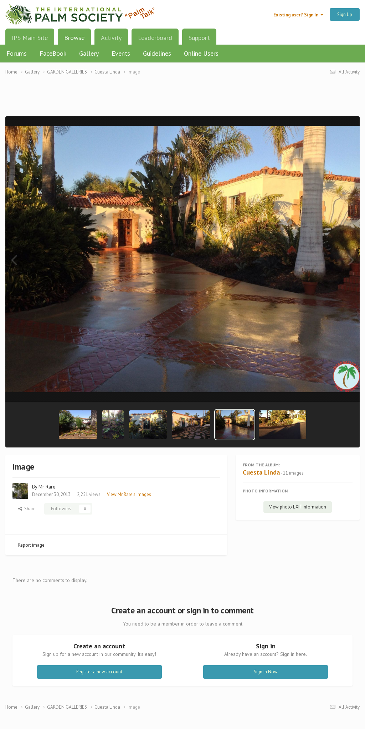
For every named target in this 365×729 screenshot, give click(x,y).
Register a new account (99, 672)
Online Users (201, 53)
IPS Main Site (30, 38)
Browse (74, 40)
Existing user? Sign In (298, 15)
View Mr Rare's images (129, 494)
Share (27, 509)
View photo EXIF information (297, 507)
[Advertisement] (182, 100)
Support (199, 38)
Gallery (89, 53)
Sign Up (344, 14)
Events (121, 53)
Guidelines (157, 53)
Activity (111, 38)
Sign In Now (266, 672)
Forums (16, 53)
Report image (31, 545)
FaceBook (53, 53)
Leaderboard (155, 38)
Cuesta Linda (261, 472)
